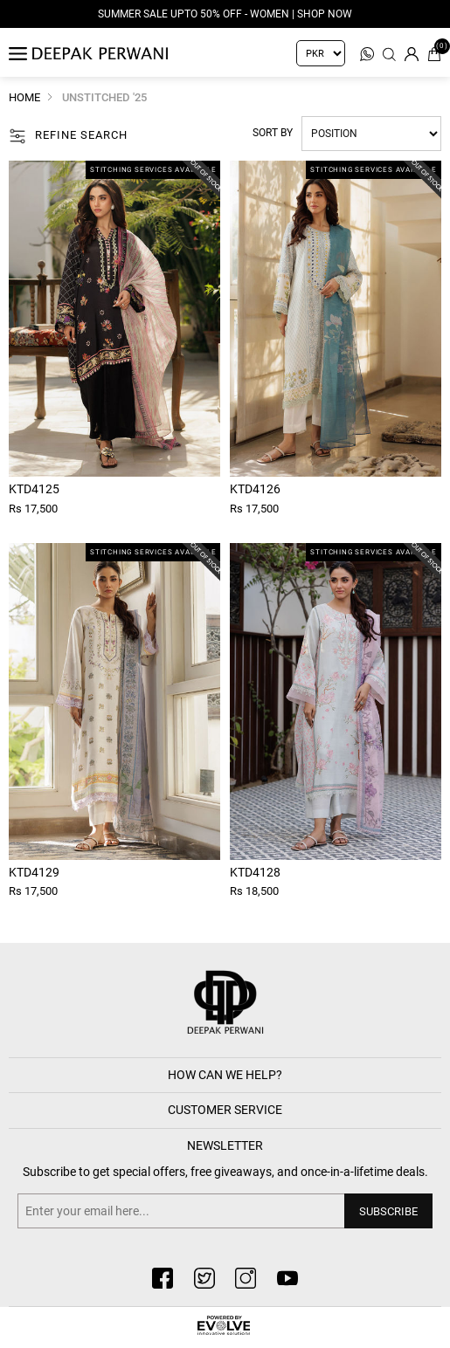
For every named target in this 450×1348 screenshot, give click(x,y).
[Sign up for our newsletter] (225, 1210)
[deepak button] (225, 1004)
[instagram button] (245, 1278)
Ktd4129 (34, 872)
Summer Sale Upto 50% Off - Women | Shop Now (225, 14)
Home (24, 97)
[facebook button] (162, 1278)
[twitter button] (204, 1278)
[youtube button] (287, 1278)
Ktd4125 (34, 489)
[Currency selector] (320, 53)
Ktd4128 (255, 872)
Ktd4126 (255, 489)
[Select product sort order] (371, 133)
